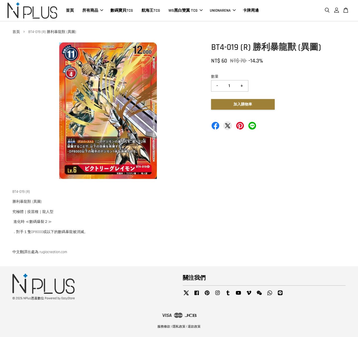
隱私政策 (179, 327)
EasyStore (68, 298)
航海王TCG (150, 10)
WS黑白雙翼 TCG (186, 10)
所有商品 (92, 10)
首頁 (70, 10)
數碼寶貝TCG (121, 10)
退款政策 (194, 327)
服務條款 (163, 327)
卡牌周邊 (251, 10)
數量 (215, 76)
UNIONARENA (223, 10)
